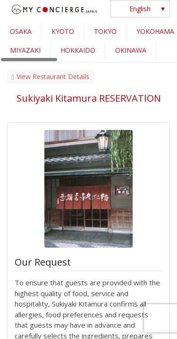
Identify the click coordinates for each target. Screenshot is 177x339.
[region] (88, 42)
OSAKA (21, 31)
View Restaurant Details (50, 76)
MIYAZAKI (25, 50)
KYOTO (62, 31)
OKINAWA (130, 50)
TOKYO (105, 31)
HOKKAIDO (77, 50)
